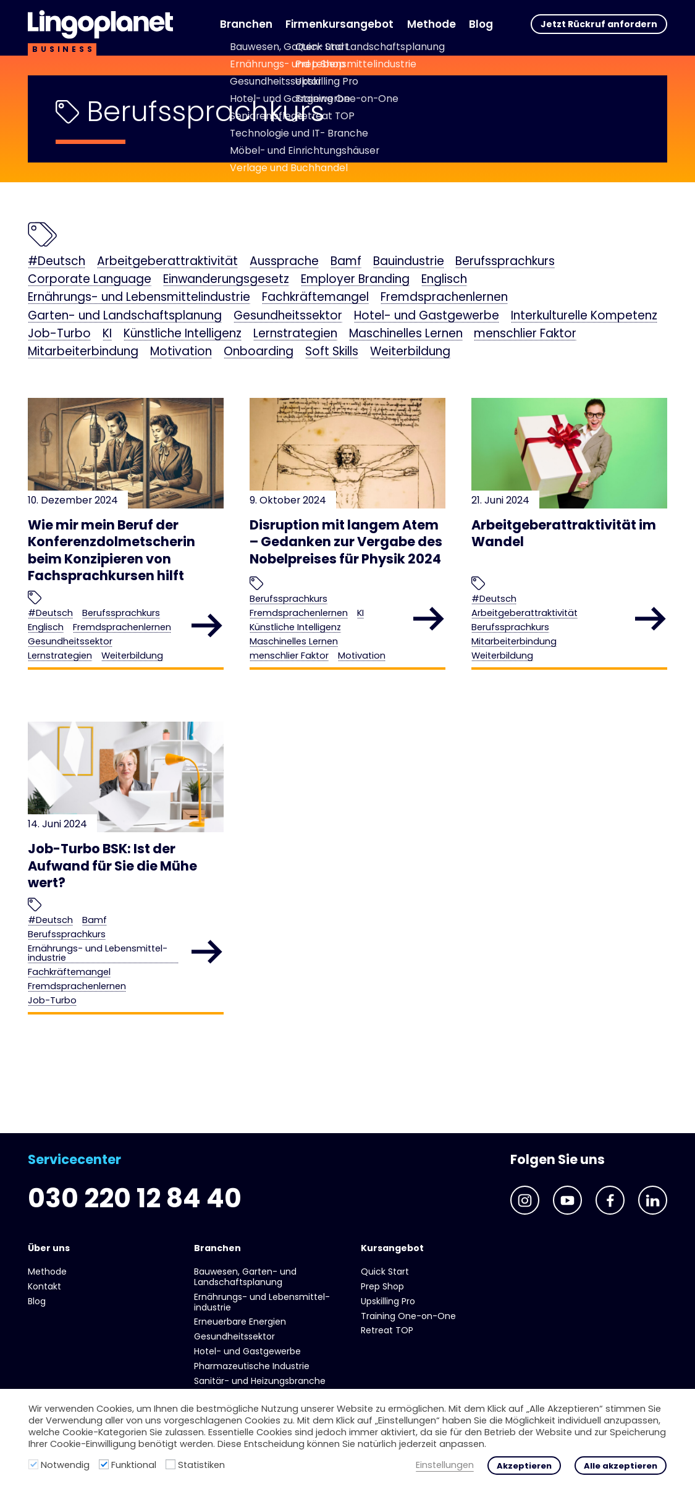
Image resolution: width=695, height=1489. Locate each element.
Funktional (133, 1465)
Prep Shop (382, 1286)
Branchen (246, 24)
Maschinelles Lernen (406, 334)
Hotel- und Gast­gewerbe (426, 316)
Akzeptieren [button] (524, 1466)
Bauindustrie (408, 262)
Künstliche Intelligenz (183, 334)
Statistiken (201, 1465)
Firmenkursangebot (339, 24)
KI (107, 334)
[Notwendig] (33, 1464)
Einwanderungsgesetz (226, 280)
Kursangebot (392, 1248)
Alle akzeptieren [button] (620, 1466)
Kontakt (44, 1286)
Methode (431, 24)
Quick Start (385, 1271)
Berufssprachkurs (505, 262)
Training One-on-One (408, 1316)
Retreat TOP (387, 1330)
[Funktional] (104, 1464)
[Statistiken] (170, 1464)
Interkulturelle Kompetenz (584, 316)
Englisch (444, 280)
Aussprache (284, 262)
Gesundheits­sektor (288, 316)
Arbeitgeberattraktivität (167, 262)
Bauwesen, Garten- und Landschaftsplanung (245, 1276)
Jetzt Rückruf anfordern (599, 24)
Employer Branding (355, 280)
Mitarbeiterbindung (83, 352)
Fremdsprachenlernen (444, 298)
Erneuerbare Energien (240, 1321)
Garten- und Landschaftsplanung (125, 316)
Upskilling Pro (388, 1301)
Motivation (181, 352)
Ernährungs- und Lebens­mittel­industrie (139, 298)
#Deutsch (56, 262)
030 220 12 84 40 (135, 1198)
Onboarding (258, 352)
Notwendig (65, 1465)
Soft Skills (331, 352)
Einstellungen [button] (445, 1465)
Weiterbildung (410, 352)
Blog (481, 24)
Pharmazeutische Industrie (252, 1366)
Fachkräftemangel (315, 298)
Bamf (346, 262)
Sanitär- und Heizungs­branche (260, 1381)
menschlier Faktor (525, 334)
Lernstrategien (295, 334)
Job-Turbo (59, 334)
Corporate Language (89, 280)
